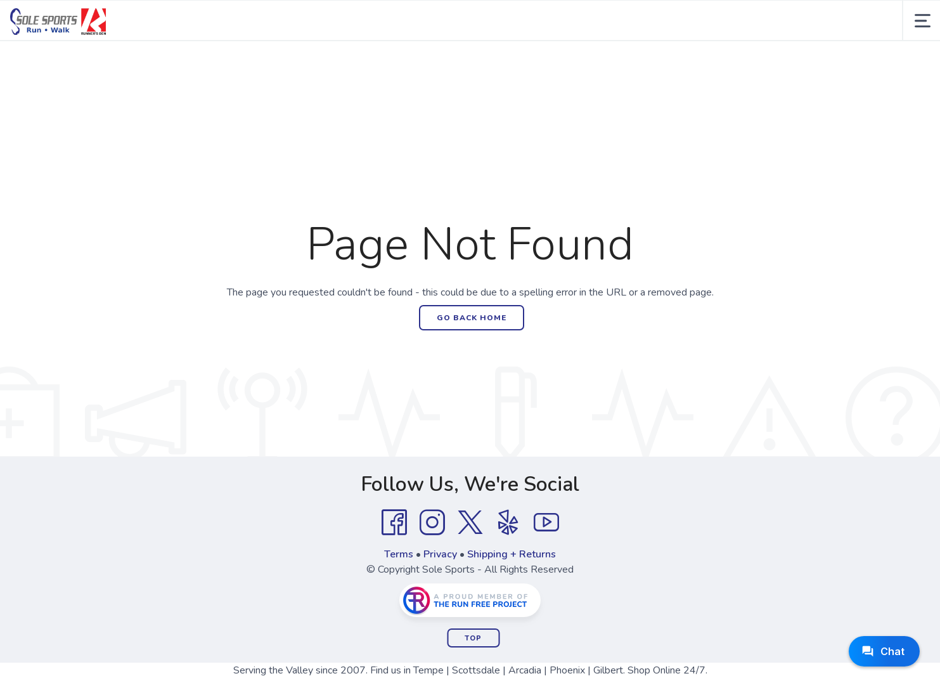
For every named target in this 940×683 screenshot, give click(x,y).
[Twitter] (470, 523)
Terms (398, 554)
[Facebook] (394, 523)
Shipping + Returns (511, 554)
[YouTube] (546, 523)
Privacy (440, 554)
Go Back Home (471, 318)
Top (473, 638)
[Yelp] (508, 523)
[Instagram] (432, 523)
